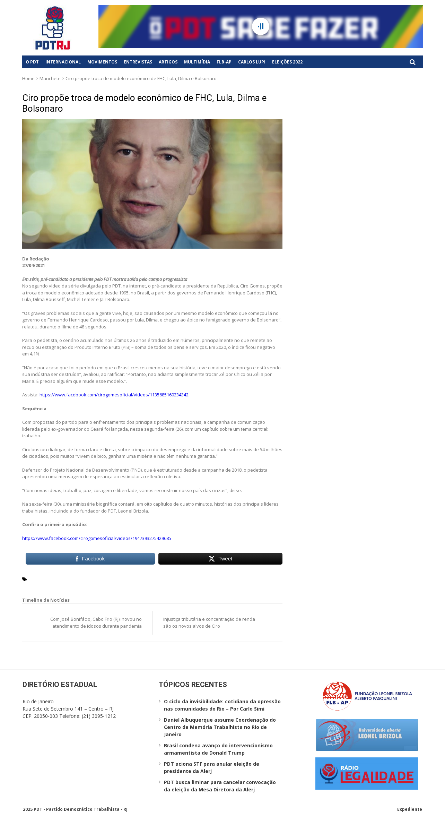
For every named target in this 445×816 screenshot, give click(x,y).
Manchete (50, 78)
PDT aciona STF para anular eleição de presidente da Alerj (211, 767)
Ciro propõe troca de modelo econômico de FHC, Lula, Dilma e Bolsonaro (144, 103)
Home (28, 78)
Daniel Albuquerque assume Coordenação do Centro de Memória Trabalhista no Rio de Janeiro (220, 727)
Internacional (63, 62)
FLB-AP (224, 62)
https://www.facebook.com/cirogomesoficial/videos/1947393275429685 (96, 538)
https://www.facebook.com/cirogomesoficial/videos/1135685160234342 (114, 395)
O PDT (32, 62)
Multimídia (197, 62)
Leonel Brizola (73, 579)
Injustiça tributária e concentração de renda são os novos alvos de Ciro (209, 622)
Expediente (409, 809)
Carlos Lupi (251, 62)
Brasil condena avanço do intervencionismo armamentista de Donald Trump (218, 749)
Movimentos (102, 62)
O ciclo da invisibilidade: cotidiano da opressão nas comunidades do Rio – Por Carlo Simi (222, 705)
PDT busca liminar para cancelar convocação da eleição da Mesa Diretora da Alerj (220, 786)
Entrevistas (138, 62)
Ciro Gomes (42, 579)
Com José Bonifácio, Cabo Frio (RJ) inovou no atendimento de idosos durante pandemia (96, 622)
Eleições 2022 (287, 62)
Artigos (168, 62)
